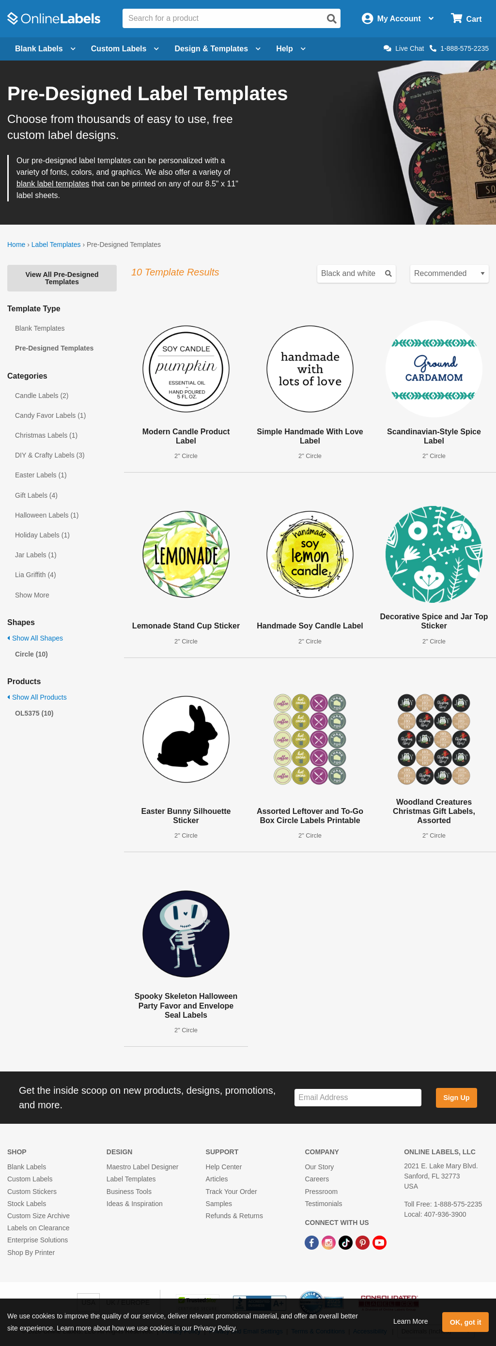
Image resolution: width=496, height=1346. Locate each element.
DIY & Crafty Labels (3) (50, 455)
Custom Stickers (32, 1191)
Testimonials (323, 1204)
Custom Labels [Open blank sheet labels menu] (125, 49)
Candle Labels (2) (42, 395)
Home (16, 244)
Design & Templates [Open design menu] (217, 49)
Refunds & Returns (234, 1216)
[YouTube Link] (379, 1242)
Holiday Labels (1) (42, 535)
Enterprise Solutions (37, 1240)
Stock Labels (26, 1204)
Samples (219, 1204)
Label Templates (56, 244)
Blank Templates (39, 328)
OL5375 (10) (34, 713)
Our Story (319, 1167)
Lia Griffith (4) (35, 575)
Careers (317, 1179)
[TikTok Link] (347, 1242)
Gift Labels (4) (36, 495)
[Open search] (332, 19)
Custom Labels (29, 1179)
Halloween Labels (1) (47, 515)
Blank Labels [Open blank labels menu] (45, 49)
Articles (217, 1179)
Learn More (410, 1321)
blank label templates (52, 184)
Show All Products (37, 697)
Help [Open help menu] (291, 49)
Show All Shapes (35, 638)
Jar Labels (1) (36, 555)
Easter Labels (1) (41, 475)
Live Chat (404, 48)
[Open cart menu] (466, 18)
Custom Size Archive (38, 1216)
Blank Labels (26, 1167)
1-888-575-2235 (459, 48)
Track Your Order (231, 1191)
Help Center (224, 1167)
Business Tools (129, 1191)
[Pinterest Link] (364, 1242)
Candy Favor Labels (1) (50, 415)
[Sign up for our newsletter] (357, 1098)
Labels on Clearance (38, 1228)
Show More (32, 595)
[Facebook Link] (313, 1242)
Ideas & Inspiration (135, 1204)
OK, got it (465, 1322)
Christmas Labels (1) (46, 435)
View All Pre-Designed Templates (61, 278)
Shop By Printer (31, 1252)
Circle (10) (31, 654)
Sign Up (456, 1097)
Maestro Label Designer (143, 1167)
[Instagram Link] (330, 1242)
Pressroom (321, 1191)
